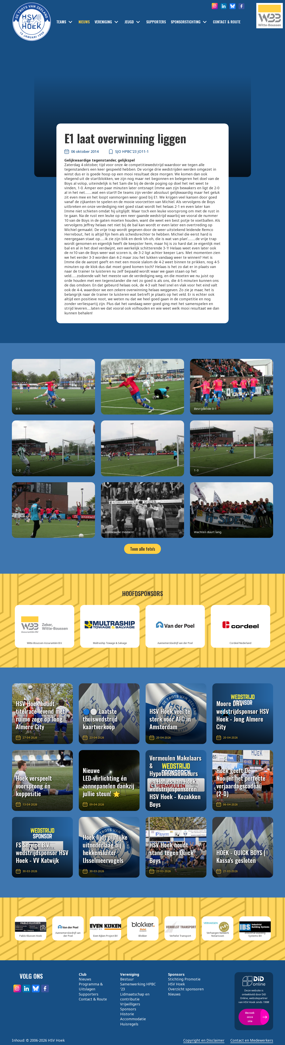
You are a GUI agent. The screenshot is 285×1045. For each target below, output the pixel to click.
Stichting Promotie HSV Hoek (184, 981)
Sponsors (128, 1009)
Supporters (156, 22)
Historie (127, 1014)
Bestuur (127, 979)
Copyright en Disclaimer (203, 1040)
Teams (61, 22)
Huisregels (129, 1024)
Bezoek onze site (250, 1017)
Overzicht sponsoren (186, 989)
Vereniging (103, 22)
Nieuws (84, 22)
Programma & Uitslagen (91, 986)
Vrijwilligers (130, 1004)
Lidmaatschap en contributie (134, 996)
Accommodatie (133, 1018)
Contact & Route (226, 22)
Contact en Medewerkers (251, 1040)
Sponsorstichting (185, 22)
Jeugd (129, 22)
